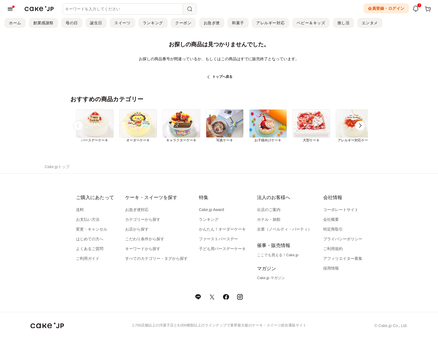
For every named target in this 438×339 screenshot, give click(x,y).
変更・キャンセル (91, 229)
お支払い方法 (87, 219)
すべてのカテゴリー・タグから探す (156, 258)
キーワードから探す (142, 248)
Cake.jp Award (211, 209)
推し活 (343, 23)
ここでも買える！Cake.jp (277, 255)
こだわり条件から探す (144, 239)
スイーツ (122, 23)
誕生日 (96, 23)
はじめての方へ (89, 239)
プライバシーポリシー (342, 239)
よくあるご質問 (89, 248)
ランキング (153, 23)
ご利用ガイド (87, 258)
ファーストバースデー (218, 239)
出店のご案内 (268, 209)
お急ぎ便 (212, 23)
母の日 (72, 23)
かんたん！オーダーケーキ (222, 229)
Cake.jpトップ (57, 166)
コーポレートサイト (340, 209)
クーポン (183, 23)
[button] (360, 126)
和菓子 (238, 23)
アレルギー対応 (270, 23)
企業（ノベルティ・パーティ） (284, 229)
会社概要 (331, 219)
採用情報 (331, 268)
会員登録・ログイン (386, 8)
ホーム (15, 23)
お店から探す (137, 229)
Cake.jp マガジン (271, 278)
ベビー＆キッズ (311, 23)
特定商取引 (333, 229)
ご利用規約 (333, 248)
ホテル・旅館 (268, 219)
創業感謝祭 (43, 23)
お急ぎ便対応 (137, 209)
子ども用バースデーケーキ (222, 248)
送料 (80, 209)
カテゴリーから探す (142, 219)
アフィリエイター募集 (342, 258)
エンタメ (370, 23)
